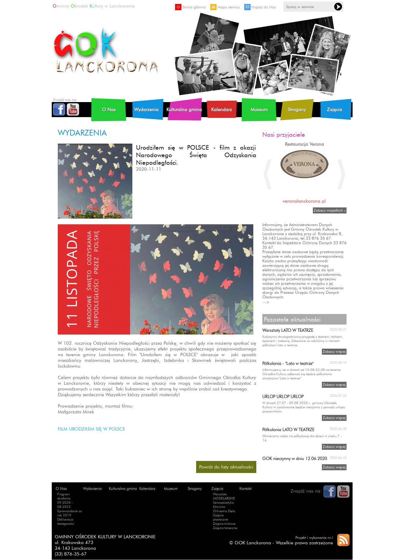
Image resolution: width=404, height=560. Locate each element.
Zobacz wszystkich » (330, 210)
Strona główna (190, 7)
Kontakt (245, 488)
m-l (330, 537)
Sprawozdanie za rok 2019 (69, 513)
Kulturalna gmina (184, 109)
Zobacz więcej (334, 351)
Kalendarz (221, 109)
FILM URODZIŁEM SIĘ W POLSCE (91, 429)
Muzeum (259, 109)
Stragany (297, 109)
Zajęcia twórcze (224, 523)
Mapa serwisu (225, 7)
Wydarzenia (146, 109)
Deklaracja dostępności (65, 521)
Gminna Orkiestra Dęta (224, 509)
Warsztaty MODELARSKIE (224, 496)
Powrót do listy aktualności (226, 467)
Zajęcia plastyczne (220, 517)
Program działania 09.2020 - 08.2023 (65, 500)
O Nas (109, 109)
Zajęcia (334, 109)
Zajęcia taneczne (225, 528)
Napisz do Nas (260, 7)
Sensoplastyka (223, 502)
